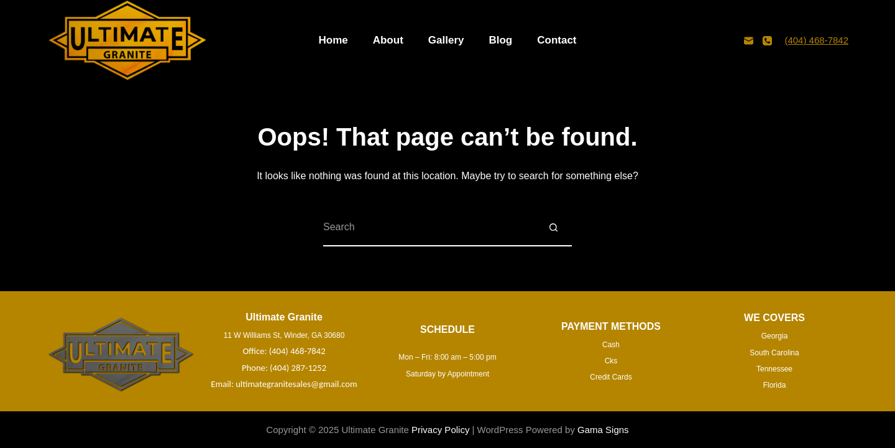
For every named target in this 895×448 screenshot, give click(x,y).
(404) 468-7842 (816, 40)
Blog (500, 40)
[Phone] (767, 40)
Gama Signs (603, 429)
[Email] (748, 40)
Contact (556, 40)
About (388, 40)
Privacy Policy (440, 429)
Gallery (446, 40)
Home (332, 40)
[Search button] (553, 227)
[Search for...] (429, 227)
